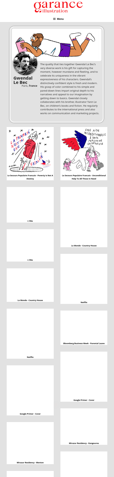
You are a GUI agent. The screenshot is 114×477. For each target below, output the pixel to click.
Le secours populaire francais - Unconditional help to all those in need (84, 152)
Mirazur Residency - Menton (30, 442)
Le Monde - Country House (84, 216)
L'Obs (30, 204)
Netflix (84, 278)
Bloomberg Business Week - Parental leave (84, 327)
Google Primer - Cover (83, 376)
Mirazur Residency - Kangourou (84, 426)
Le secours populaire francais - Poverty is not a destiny (30, 152)
